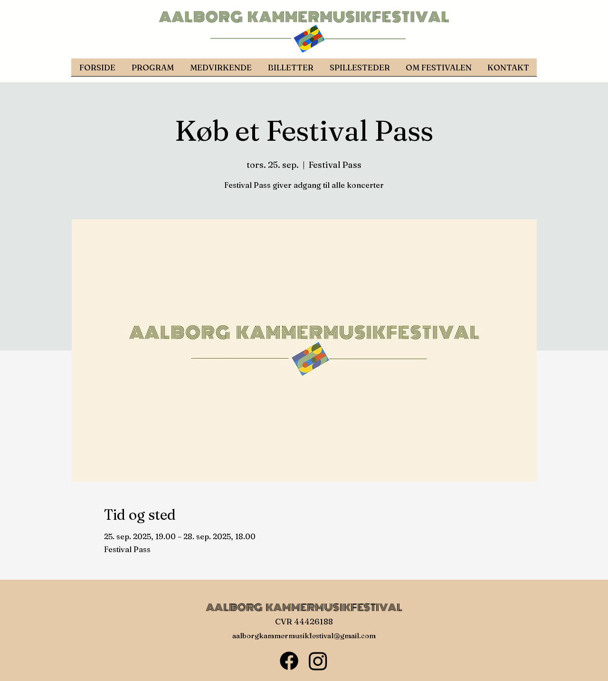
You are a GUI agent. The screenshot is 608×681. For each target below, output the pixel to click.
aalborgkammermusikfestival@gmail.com (304, 635)
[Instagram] (318, 661)
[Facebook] (289, 661)
